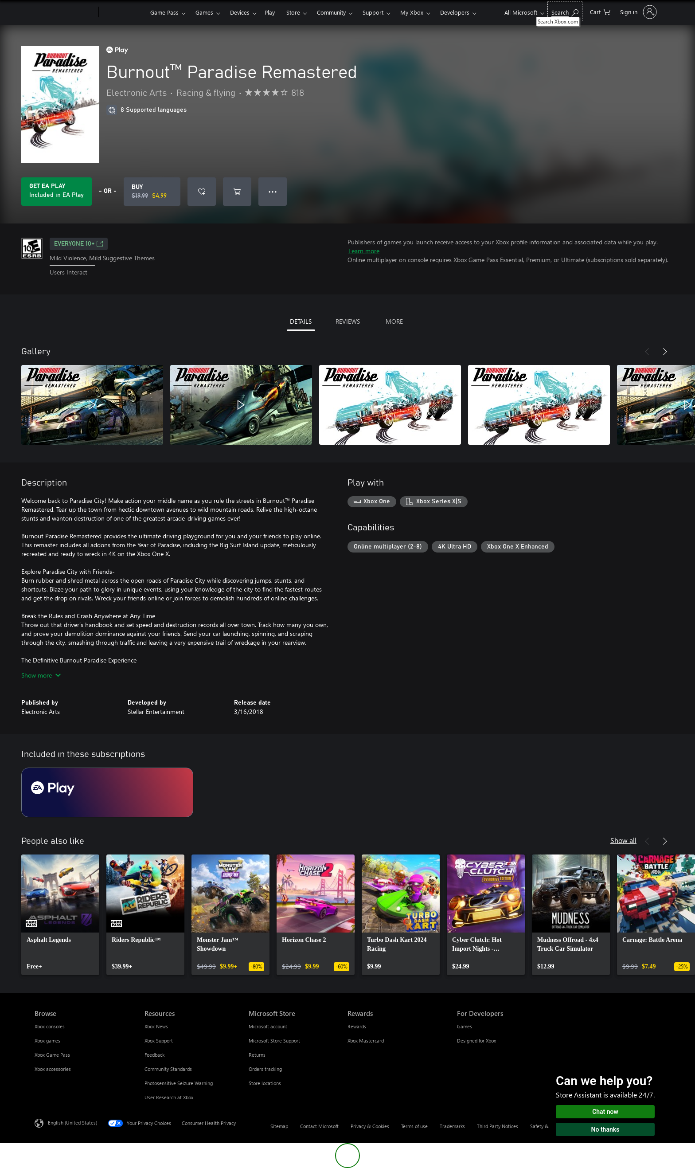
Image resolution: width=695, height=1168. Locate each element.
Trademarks (452, 1126)
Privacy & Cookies (370, 1126)
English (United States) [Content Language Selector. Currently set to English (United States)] (72, 1122)
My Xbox (411, 12)
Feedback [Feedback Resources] (154, 1055)
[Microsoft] (65, 12)
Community (331, 12)
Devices (240, 12)
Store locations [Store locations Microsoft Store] (265, 1083)
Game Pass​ (164, 12)
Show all (623, 840)
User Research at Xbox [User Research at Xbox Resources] (168, 1097)
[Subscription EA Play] (107, 792)
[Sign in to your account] (637, 12)
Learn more (363, 251)
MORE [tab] (394, 321)
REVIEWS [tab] (348, 321)
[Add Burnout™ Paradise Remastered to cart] (237, 191)
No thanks (605, 1129)
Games (204, 12)
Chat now (605, 1111)
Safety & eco (544, 1126)
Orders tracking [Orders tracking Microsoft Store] (265, 1069)
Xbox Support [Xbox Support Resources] (158, 1040)
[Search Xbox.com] (564, 11)
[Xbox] (123, 12)
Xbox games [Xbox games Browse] (47, 1040)
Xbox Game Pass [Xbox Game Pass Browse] (52, 1055)
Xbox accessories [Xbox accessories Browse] (53, 1069)
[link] (60, 914)
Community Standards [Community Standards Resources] (168, 1069)
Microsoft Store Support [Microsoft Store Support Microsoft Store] (274, 1040)
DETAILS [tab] (301, 321)
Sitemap (279, 1126)
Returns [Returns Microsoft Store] (257, 1055)
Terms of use (414, 1126)
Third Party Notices (497, 1126)
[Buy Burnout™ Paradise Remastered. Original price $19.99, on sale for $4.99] (152, 191)
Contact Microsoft (319, 1126)
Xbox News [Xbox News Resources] (156, 1026)
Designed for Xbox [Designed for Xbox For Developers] (476, 1040)
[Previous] (647, 351)
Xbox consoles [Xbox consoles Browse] (50, 1026)
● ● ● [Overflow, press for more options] (273, 191)
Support (373, 12)
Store (293, 12)
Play (270, 12)
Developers (454, 12)
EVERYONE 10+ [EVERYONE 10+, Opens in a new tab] (78, 243)
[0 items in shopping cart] (600, 11)
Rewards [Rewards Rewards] (357, 1026)
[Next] (665, 351)
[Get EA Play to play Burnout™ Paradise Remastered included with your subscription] (56, 191)
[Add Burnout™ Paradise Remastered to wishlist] (201, 191)
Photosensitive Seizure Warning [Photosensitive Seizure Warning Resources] (178, 1083)
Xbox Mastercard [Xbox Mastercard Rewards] (366, 1040)
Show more (41, 675)
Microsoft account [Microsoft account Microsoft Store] (268, 1026)
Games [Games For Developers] (464, 1026)
